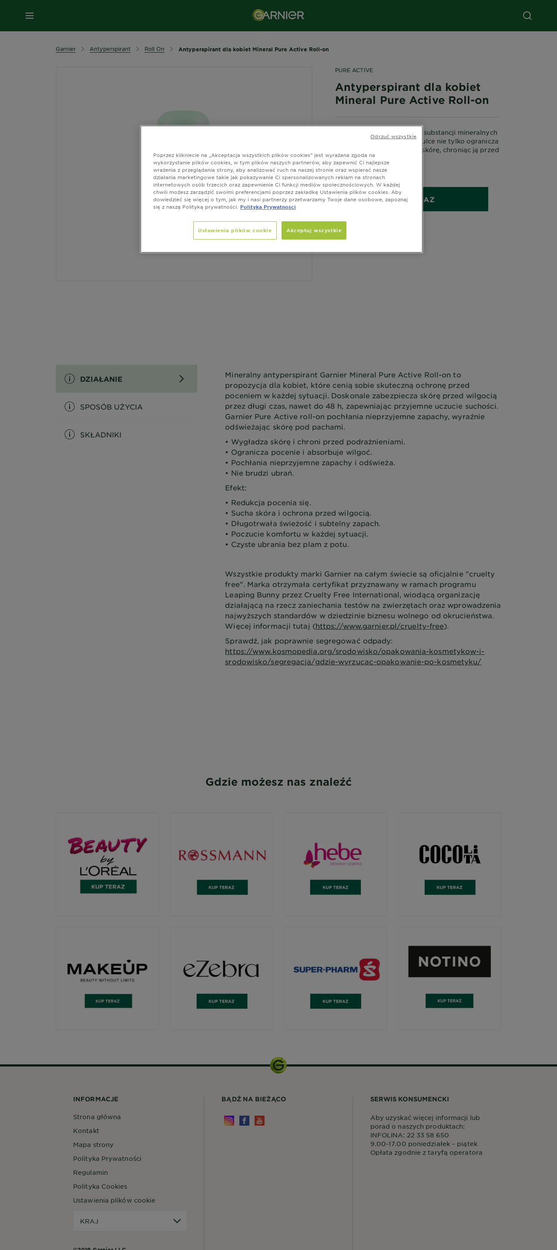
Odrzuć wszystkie (393, 136)
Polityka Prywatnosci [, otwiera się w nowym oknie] (268, 206)
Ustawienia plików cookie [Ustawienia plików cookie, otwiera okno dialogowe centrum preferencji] (235, 230)
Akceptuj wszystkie (314, 230)
